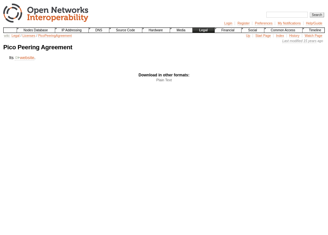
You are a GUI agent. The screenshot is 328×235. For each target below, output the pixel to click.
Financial (227, 30)
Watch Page (313, 36)
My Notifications (289, 23)
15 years (310, 41)
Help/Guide (314, 23)
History (294, 36)
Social (252, 30)
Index (280, 36)
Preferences (264, 23)
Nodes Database (35, 30)
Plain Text (164, 80)
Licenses (29, 36)
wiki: (7, 36)
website (24, 57)
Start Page (263, 36)
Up (248, 36)
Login (228, 23)
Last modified (292, 41)
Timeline (315, 30)
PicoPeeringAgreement (55, 36)
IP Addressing (72, 30)
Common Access (283, 30)
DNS (98, 30)
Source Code (125, 30)
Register (244, 23)
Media (181, 30)
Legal (203, 30)
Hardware (156, 30)
